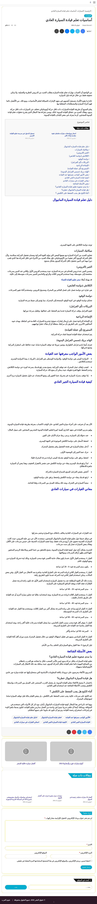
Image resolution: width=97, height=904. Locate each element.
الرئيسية (88, 11)
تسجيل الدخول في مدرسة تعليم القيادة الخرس (22, 135)
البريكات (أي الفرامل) (80, 162)
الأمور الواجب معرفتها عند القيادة (77, 717)
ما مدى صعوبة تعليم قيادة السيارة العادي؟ (72, 187)
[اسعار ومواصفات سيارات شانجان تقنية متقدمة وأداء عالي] (84, 136)
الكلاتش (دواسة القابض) (79, 156)
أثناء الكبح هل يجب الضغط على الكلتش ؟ (72, 193)
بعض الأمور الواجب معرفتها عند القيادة (74, 175)
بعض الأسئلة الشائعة (81, 184)
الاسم (89, 844)
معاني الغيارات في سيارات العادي (76, 181)
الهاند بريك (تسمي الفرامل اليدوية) (75, 172)
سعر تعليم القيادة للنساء (70, 280)
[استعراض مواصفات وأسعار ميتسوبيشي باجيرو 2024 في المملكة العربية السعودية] (18, 787)
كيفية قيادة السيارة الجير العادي (77, 178)
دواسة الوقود (83, 159)
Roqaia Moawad (86, 25)
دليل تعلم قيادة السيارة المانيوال (76, 146)
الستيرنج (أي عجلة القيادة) (78, 168)
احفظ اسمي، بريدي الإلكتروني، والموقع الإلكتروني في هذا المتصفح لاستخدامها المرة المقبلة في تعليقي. (53, 861)
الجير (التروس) (83, 153)
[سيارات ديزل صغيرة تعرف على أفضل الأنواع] (48, 787)
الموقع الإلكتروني (40, 853)
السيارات (80, 11)
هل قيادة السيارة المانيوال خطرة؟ (75, 190)
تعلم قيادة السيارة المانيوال (51, 717)
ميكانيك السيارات (82, 150)
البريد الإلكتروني (85, 853)
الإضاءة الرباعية (82, 165)
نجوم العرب (6, 900)
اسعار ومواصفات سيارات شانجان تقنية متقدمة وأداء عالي (64, 135)
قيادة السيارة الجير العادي (80, 722)
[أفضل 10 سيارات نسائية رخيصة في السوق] (78, 787)
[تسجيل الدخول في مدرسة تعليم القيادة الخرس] (42, 136)
